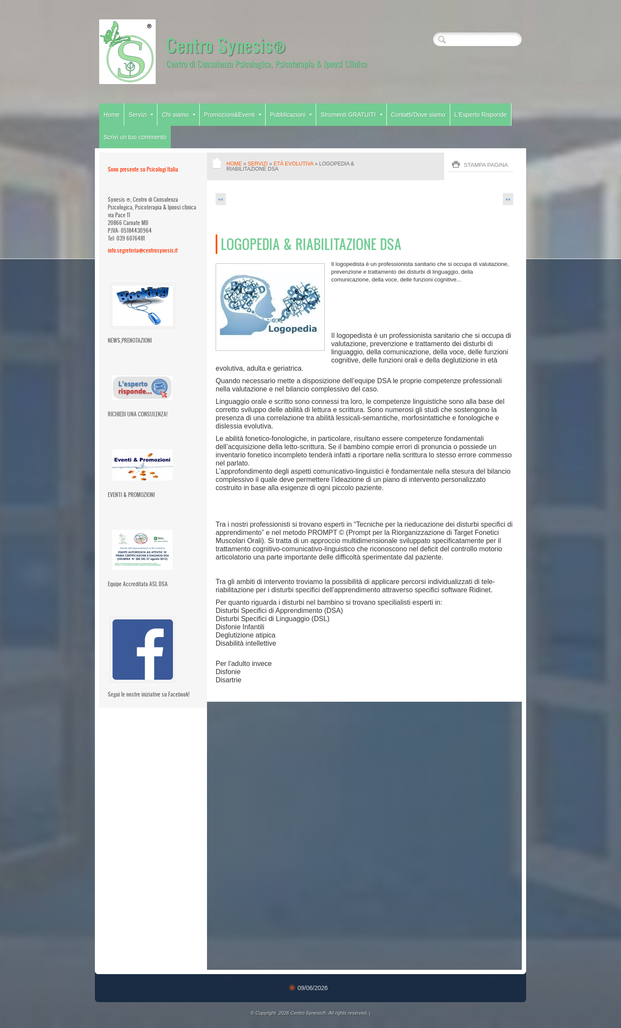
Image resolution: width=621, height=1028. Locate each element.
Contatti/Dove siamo (418, 114)
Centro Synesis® (225, 44)
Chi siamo (178, 114)
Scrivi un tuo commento (135, 137)
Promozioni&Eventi (232, 114)
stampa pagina (486, 165)
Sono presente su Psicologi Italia (143, 169)
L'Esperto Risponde (481, 114)
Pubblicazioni (291, 114)
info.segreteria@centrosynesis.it (143, 250)
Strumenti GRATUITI (351, 114)
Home (111, 114)
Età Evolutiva (293, 164)
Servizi (141, 114)
